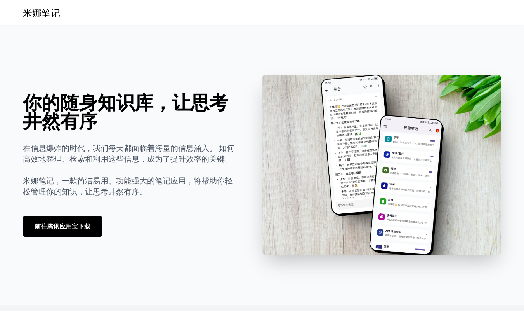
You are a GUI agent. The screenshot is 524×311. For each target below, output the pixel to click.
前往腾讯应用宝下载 (62, 226)
